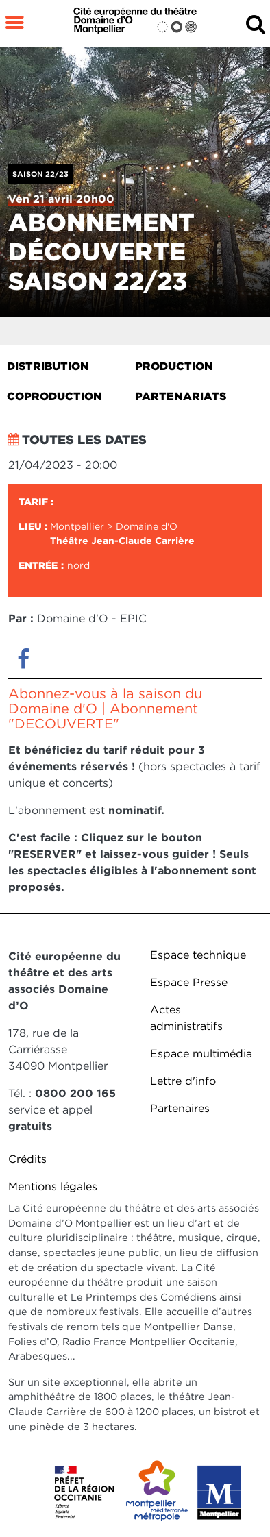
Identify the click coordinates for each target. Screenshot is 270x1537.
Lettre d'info (183, 1080)
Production (174, 366)
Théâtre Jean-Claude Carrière (122, 540)
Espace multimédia (201, 1053)
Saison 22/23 (40, 174)
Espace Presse (189, 982)
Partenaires (180, 1108)
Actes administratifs (186, 1018)
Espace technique (198, 954)
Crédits (27, 1159)
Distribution (48, 366)
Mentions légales (52, 1186)
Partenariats (180, 396)
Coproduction (54, 396)
